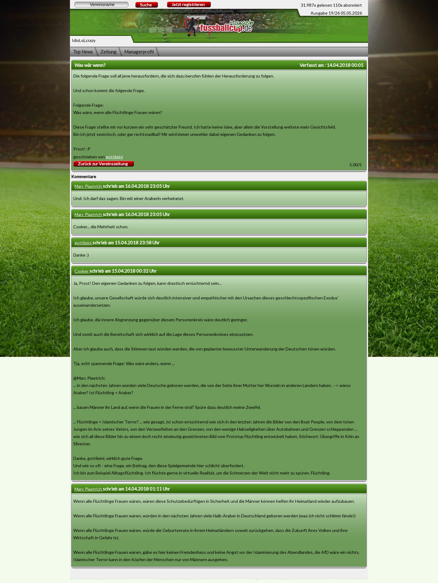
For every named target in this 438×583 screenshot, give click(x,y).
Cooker (82, 271)
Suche (146, 4)
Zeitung (108, 51)
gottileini (114, 156)
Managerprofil (139, 51)
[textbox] (101, 4)
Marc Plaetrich (89, 186)
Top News (83, 51)
